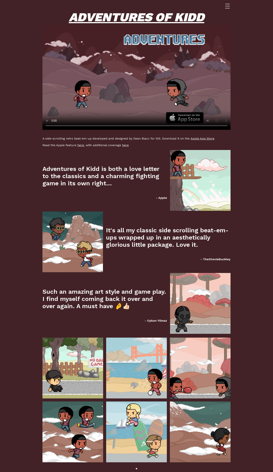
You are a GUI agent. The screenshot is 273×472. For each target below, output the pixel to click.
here (80, 145)
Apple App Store (202, 138)
